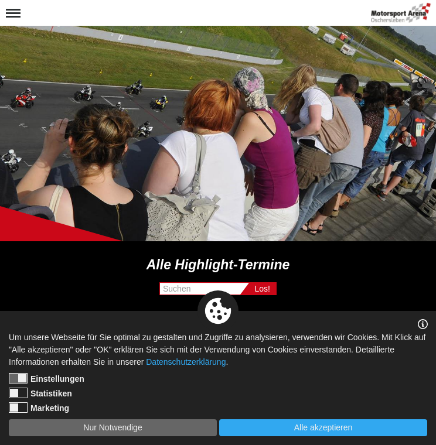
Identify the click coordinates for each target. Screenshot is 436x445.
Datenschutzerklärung (186, 362)
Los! (262, 288)
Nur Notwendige (112, 427)
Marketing (39, 407)
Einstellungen (46, 378)
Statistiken (40, 393)
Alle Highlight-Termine (218, 264)
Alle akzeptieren (323, 427)
